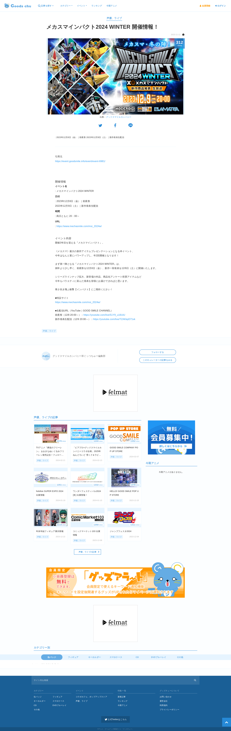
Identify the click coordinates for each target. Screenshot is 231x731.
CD (137, 657)
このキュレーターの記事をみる (157, 360)
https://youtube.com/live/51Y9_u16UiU (104, 315)
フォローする (157, 352)
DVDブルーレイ (158, 657)
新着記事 (122, 697)
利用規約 (164, 705)
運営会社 (164, 701)
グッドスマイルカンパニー (118, 117)
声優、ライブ (114, 18)
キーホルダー (94, 657)
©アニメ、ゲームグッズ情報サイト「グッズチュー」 (116, 729)
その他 (180, 657)
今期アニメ (123, 705)
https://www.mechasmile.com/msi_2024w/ (79, 226)
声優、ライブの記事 (87, 552)
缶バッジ (52, 657)
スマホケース (116, 657)
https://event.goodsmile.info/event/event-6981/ (80, 161)
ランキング (123, 701)
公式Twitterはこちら (115, 719)
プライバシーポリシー (169, 709)
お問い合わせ (165, 697)
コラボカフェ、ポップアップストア (91, 697)
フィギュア (73, 657)
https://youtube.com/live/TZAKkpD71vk (114, 319)
